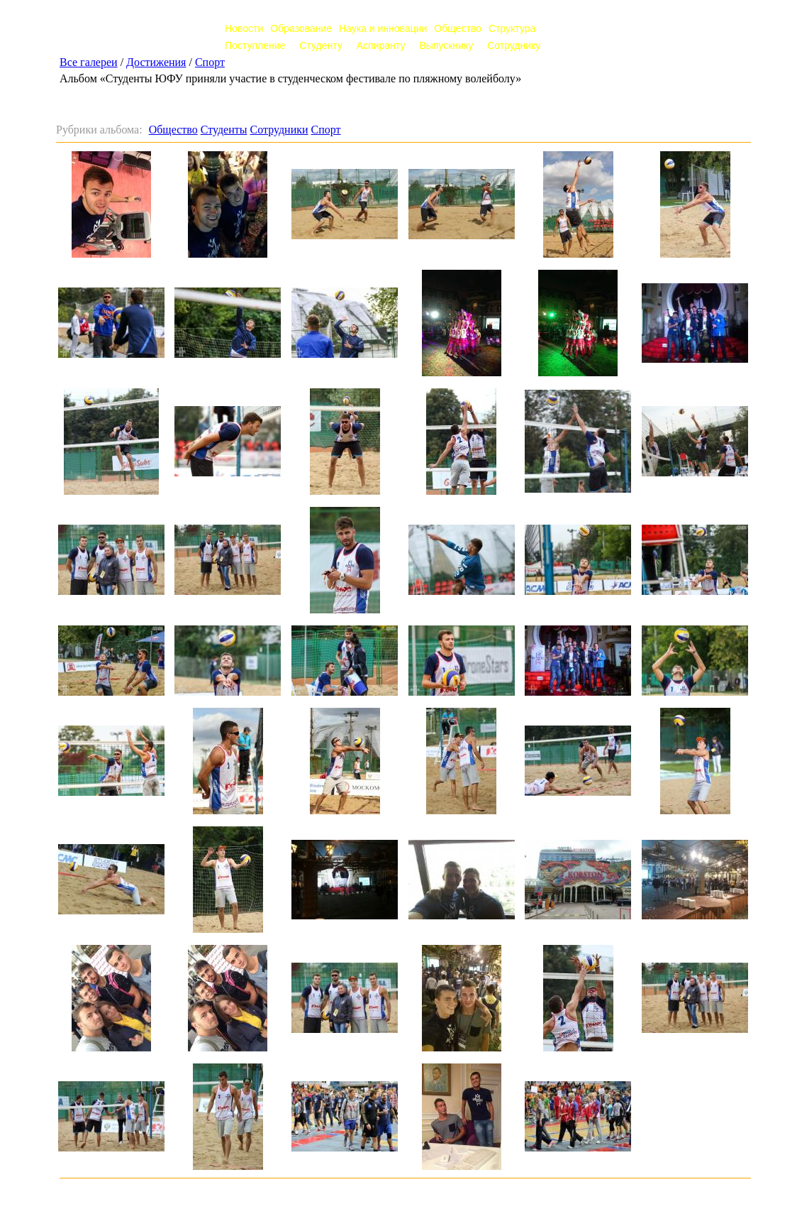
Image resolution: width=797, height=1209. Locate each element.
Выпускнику (446, 45)
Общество (457, 28)
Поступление (255, 45)
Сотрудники (279, 130)
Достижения (156, 62)
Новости (244, 28)
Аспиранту (381, 45)
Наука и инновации (383, 28)
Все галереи (89, 62)
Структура (512, 28)
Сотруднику (513, 45)
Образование (301, 28)
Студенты (224, 130)
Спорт (210, 62)
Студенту (320, 45)
